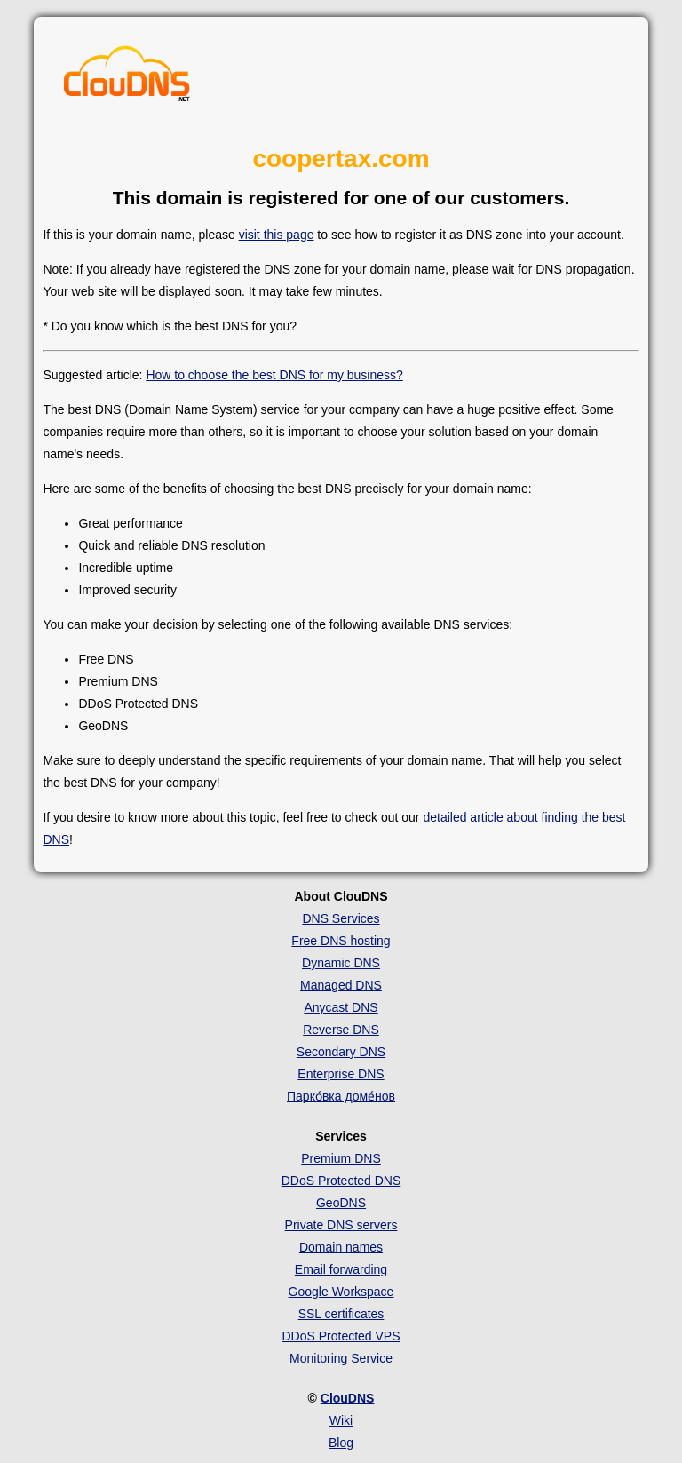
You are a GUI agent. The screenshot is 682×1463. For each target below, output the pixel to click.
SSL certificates (341, 1314)
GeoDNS (341, 1203)
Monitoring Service (341, 1358)
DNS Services (340, 918)
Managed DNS (341, 985)
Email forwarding (341, 1269)
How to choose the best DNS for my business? (274, 375)
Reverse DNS (341, 1029)
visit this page (276, 234)
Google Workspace (341, 1291)
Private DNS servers (341, 1225)
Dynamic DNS (341, 963)
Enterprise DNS (340, 1074)
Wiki (341, 1420)
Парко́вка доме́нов (341, 1096)
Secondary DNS (341, 1052)
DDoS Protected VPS (341, 1336)
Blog (341, 1442)
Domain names (341, 1247)
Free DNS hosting (340, 941)
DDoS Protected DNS (341, 1180)
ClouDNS (348, 1398)
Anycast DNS (340, 1007)
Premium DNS (340, 1158)
